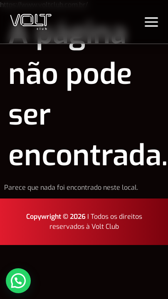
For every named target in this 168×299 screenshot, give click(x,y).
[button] (19, 280)
